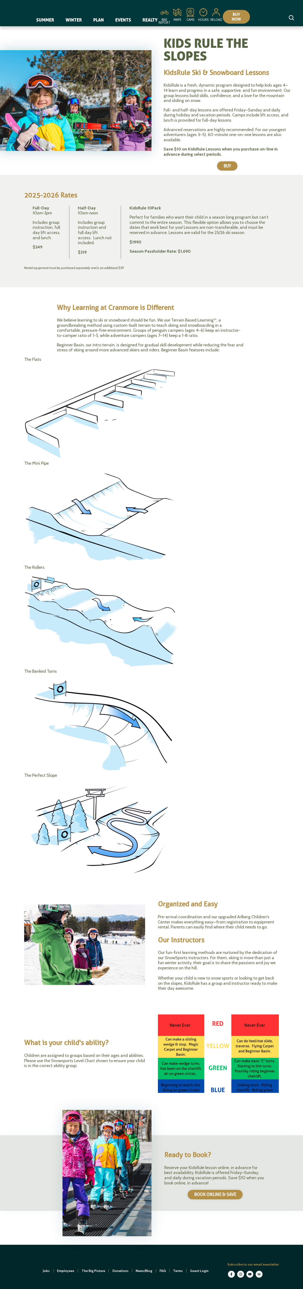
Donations (120, 1271)
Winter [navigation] (74, 20)
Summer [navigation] (45, 20)
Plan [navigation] (98, 20)
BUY (227, 165)
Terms (178, 1271)
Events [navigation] (123, 20)
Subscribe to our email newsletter (253, 1265)
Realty (150, 20)
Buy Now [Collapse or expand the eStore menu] (241, 17)
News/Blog (144, 1271)
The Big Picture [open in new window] (93, 1271)
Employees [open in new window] (65, 1271)
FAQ (163, 1271)
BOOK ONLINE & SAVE (215, 1194)
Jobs (46, 1271)
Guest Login (199, 1271)
